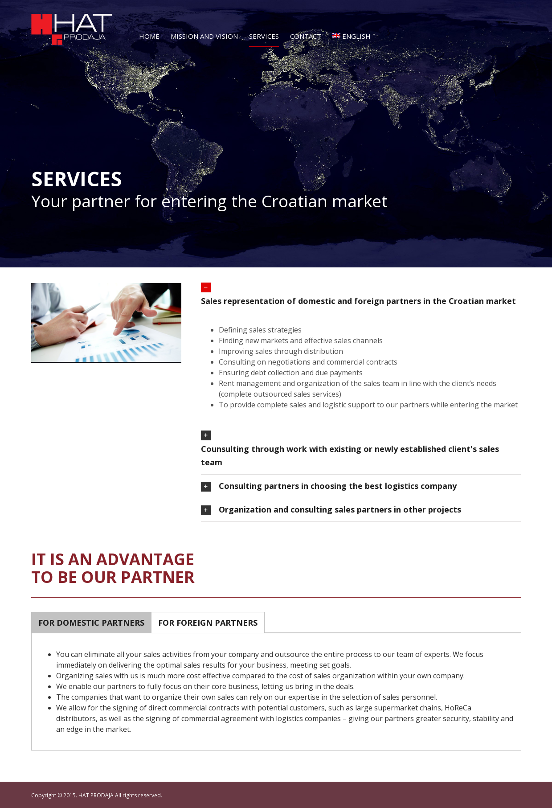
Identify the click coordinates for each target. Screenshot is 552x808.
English (351, 36)
